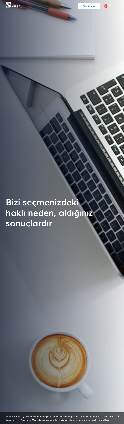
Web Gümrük (89, 6)
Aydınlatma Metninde (31, 419)
